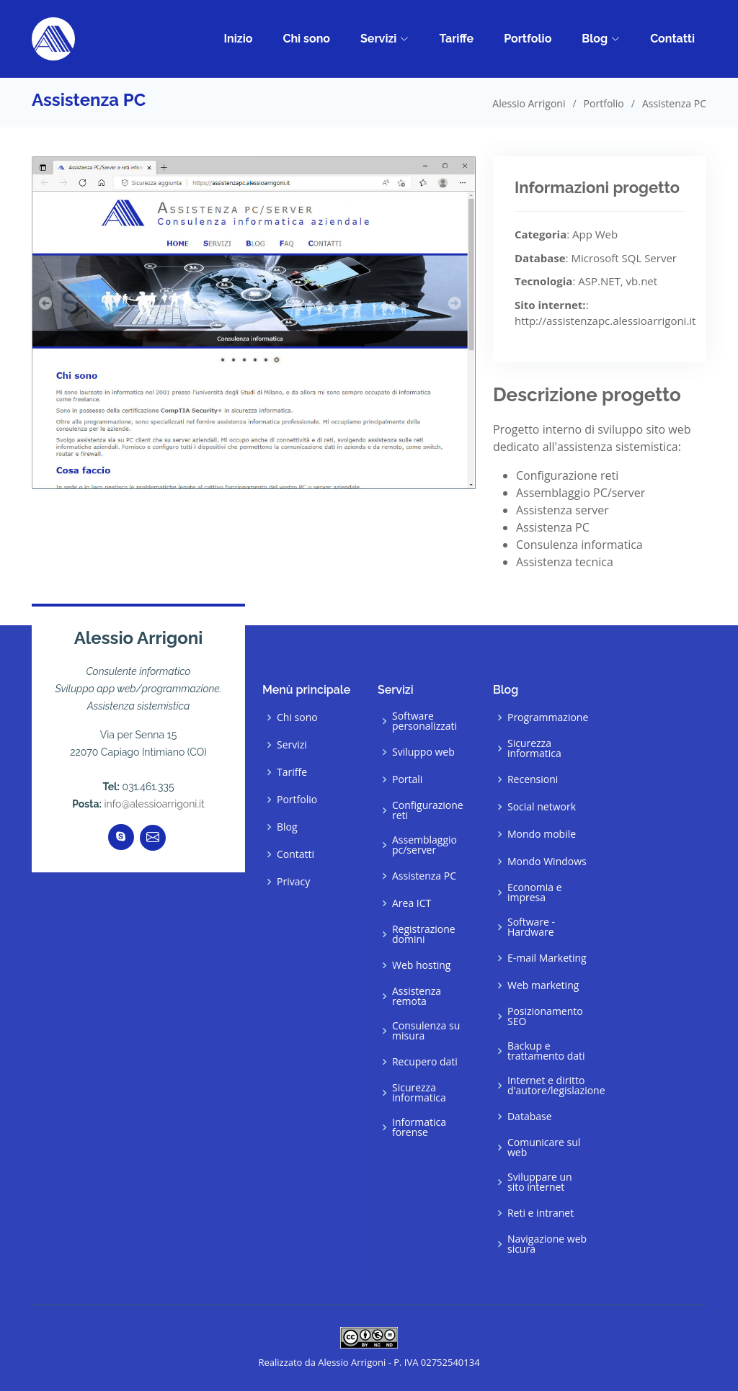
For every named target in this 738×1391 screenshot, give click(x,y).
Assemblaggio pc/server (424, 845)
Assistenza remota (416, 996)
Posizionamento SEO (545, 1016)
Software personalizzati (424, 721)
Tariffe (456, 38)
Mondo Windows (547, 861)
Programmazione (547, 717)
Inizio (237, 38)
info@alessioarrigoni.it (155, 804)
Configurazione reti (427, 810)
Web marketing (543, 985)
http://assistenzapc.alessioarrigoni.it (605, 320)
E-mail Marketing (547, 958)
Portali (407, 779)
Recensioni (532, 779)
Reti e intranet (540, 1213)
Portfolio (527, 38)
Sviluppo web (423, 752)
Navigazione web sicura (547, 1244)
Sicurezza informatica (419, 1093)
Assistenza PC (424, 876)
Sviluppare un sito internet (539, 1182)
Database (529, 1117)
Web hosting (421, 965)
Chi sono (306, 38)
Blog (601, 38)
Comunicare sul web (543, 1147)
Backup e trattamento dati (546, 1051)
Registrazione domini (423, 934)
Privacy (293, 882)
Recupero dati (425, 1062)
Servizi (384, 38)
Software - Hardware (531, 927)
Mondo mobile (541, 834)
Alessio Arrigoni (528, 103)
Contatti (672, 38)
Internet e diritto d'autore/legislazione (556, 1085)
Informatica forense (419, 1127)
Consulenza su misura (426, 1031)
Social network (541, 807)
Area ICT (411, 903)
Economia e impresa (534, 892)
